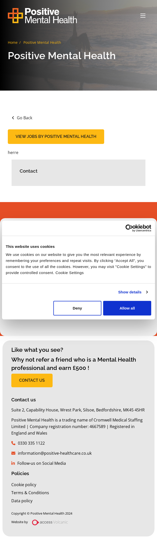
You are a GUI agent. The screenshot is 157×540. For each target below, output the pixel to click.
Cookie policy (23, 484)
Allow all (127, 308)
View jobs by (56, 136)
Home (13, 42)
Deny (77, 308)
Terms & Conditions (30, 492)
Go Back (24, 118)
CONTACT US (32, 380)
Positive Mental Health (42, 42)
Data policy (21, 501)
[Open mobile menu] (143, 15)
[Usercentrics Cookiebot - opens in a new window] (129, 228)
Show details (130, 292)
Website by (41, 522)
